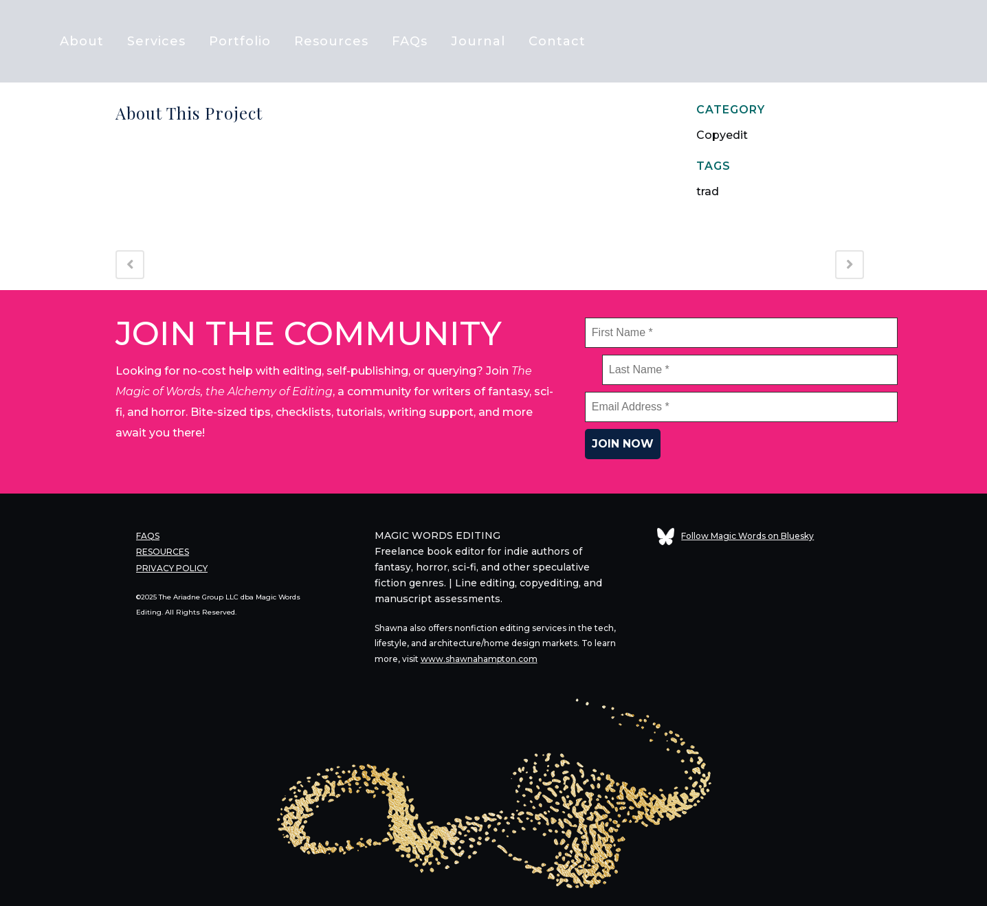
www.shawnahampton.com (479, 658)
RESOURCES (162, 550)
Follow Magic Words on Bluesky (735, 536)
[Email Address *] (741, 407)
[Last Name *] (750, 370)
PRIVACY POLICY (172, 565)
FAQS (147, 535)
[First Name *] (741, 333)
